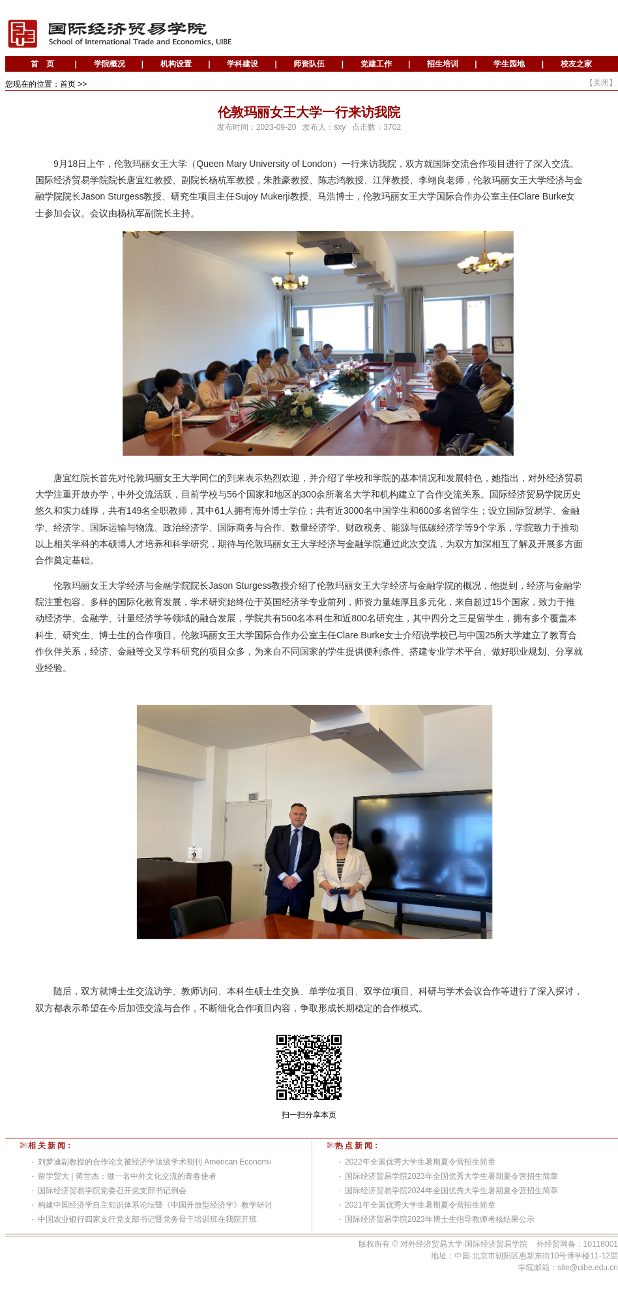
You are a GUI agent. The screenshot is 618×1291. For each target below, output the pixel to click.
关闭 (601, 82)
